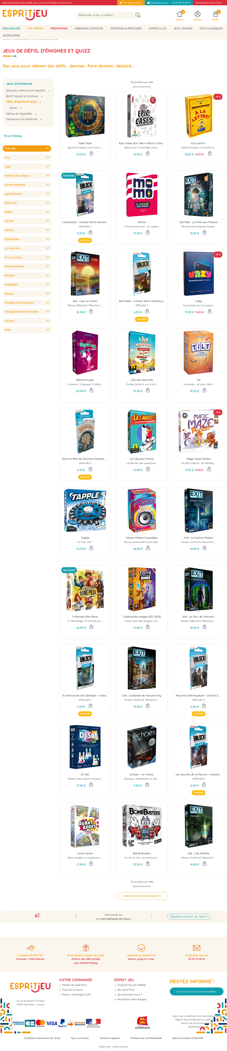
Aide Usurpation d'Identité (191, 1038)
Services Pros (125, 987)
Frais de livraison (72, 987)
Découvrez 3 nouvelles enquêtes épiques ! (148, 147)
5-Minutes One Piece (85, 616)
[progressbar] (142, 87)
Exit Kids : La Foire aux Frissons (198, 222)
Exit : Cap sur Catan (85, 301)
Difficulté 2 (85, 226)
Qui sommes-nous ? (129, 991)
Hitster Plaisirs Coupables (142, 537)
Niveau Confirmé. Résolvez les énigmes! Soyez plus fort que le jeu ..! (164, 699)
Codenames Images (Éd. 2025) (142, 616)
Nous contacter (78, 1038)
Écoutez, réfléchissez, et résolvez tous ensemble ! (153, 778)
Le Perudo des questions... (141, 463)
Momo (142, 222)
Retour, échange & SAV (76, 991)
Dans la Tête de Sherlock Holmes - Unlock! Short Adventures (85, 458)
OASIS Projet (104, 1047)
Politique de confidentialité (148, 1038)
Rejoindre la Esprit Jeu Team (188, 912)
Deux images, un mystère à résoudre (89, 857)
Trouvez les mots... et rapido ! (141, 226)
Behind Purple (85, 380)
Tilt (199, 380)
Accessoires (11, 35)
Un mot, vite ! (85, 542)
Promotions (59, 28)
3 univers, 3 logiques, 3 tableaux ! (87, 384)
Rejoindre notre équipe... (132, 996)
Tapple (85, 537)
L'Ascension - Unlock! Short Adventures (85, 222)
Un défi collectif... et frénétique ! (199, 463)
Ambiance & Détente (89, 28)
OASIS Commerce (120, 1047)
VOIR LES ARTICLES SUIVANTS (141, 896)
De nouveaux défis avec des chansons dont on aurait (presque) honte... (166, 542)
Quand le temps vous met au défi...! (88, 147)
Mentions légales (109, 1038)
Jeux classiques (211, 28)
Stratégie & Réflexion (126, 28)
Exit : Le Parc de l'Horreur (198, 616)
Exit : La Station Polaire (198, 537)
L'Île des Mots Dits (142, 380)
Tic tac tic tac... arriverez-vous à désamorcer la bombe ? (157, 857)
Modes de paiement (74, 982)
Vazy (198, 301)
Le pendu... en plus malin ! (199, 384)
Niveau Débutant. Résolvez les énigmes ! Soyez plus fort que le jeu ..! (108, 305)
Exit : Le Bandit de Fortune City (142, 695)
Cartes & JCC (158, 28)
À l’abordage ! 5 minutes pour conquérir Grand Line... (99, 621)
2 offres (85, 240)
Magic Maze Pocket (199, 458)
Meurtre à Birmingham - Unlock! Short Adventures (199, 695)
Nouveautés (11, 28)
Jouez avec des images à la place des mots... (151, 621)
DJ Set (85, 774)
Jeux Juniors (183, 28)
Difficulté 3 (142, 305)
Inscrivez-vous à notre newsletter (196, 988)
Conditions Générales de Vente (38, 1038)
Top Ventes (35, 28)
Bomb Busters (142, 853)
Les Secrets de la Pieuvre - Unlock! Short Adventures (199, 774)
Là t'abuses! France (142, 458)
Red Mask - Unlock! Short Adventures (142, 301)
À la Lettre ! (198, 143)
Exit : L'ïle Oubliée (198, 853)
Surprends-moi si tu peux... (198, 305)
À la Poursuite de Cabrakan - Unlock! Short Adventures (85, 695)
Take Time (85, 143)
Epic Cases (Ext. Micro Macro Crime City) (142, 143)
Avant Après (85, 853)
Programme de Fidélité (131, 982)
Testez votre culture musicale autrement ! (92, 778)
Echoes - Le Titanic (142, 774)
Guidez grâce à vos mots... (141, 384)
